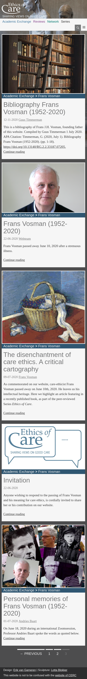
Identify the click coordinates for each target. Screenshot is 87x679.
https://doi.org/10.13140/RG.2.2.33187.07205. (34, 147)
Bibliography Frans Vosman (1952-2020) (34, 108)
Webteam (25, 238)
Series (65, 21)
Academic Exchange (16, 21)
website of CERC (65, 675)
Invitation (16, 480)
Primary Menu (84, 30)
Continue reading (14, 151)
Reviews (39, 21)
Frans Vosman (49, 96)
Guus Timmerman (30, 119)
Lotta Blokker (59, 670)
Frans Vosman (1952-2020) (35, 227)
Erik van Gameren (24, 670)
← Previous (31, 654)
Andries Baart (28, 621)
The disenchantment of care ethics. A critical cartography (37, 362)
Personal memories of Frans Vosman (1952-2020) (35, 606)
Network (53, 21)
